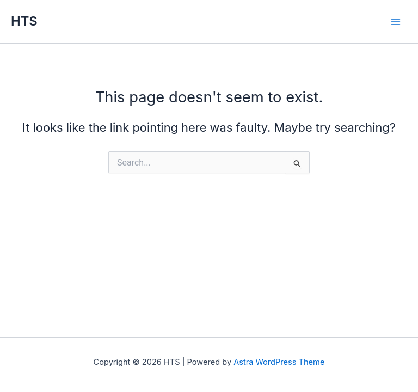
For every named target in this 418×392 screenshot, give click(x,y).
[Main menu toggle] (395, 21)
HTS (24, 21)
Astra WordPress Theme (278, 362)
